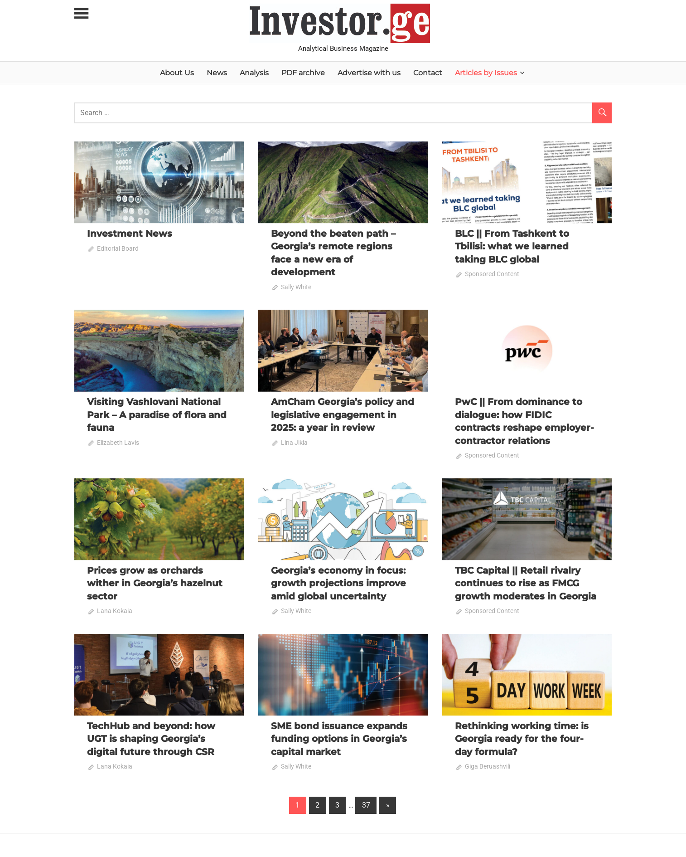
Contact (427, 72)
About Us (177, 72)
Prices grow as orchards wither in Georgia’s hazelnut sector (154, 582)
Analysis (254, 72)
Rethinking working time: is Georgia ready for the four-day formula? (522, 737)
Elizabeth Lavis (118, 441)
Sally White (296, 286)
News (217, 72)
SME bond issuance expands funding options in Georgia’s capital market (339, 737)
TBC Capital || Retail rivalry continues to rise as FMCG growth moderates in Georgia (525, 582)
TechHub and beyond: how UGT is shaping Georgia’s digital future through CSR (151, 737)
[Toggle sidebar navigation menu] (82, 14)
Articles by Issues (486, 72)
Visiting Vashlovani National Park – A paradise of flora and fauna (157, 414)
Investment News (129, 233)
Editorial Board (118, 248)
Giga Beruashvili (487, 765)
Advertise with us (369, 72)
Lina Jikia (294, 441)
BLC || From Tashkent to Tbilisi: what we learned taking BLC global (512, 246)
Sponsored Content (492, 274)
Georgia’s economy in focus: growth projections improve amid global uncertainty (338, 582)
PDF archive (303, 72)
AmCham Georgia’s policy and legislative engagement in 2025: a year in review (342, 414)
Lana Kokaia (114, 609)
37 (366, 803)
